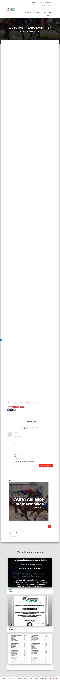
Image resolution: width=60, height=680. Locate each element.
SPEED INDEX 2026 (28, 12)
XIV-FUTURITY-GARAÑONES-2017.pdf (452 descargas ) (30, 402)
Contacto (49, 15)
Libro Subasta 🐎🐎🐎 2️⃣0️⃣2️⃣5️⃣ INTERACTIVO (41, 9)
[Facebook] (1, 340)
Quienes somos (48, 2)
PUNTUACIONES (14, 668)
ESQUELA (12, 591)
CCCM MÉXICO (34, 2)
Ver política (55, 678)
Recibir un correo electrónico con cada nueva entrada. (25, 461)
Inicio (41, 2)
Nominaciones (15, 406)
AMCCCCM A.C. (14, 536)
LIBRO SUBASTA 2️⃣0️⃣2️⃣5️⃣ (45, 5)
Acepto (49, 678)
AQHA (50, 12)
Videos (44, 12)
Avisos (37, 12)
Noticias (22, 406)
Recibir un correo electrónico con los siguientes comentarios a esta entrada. (30, 458)
